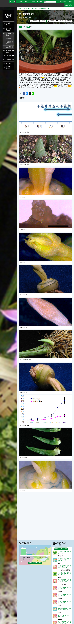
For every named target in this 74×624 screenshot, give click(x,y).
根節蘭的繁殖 (9, 42)
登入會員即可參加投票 (34, 562)
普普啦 (47, 557)
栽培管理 (9, 38)
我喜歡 (29, 557)
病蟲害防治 (9, 47)
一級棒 (23, 557)
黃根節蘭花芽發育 (43, 8)
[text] (50, 2)
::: (0, 5)
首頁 (20, 8)
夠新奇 (41, 557)
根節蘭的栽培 (26, 8)
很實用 (35, 557)
